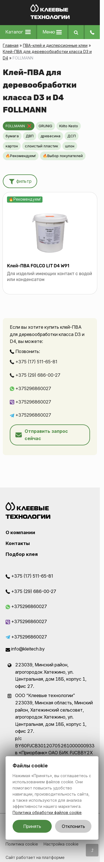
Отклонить (73, 826)
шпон (69, 146)
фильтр (20, 181)
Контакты (18, 543)
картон (12, 146)
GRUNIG (45, 126)
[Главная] (50, 17)
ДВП (30, 136)
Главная (10, 45)
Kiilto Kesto (68, 126)
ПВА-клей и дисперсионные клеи (55, 45)
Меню (52, 32)
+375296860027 (30, 388)
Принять (32, 826)
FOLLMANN (15, 126)
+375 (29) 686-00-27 (35, 375)
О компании (20, 532)
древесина (50, 136)
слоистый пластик (41, 146)
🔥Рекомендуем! (21, 155)
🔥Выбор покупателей (63, 155)
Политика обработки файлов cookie (47, 812)
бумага (12, 136)
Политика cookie (22, 844)
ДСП (71, 136)
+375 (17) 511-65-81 (33, 361)
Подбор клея (22, 554)
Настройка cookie (61, 844)
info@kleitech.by (25, 649)
